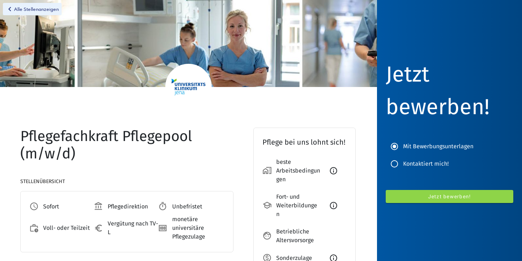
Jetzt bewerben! (449, 196)
